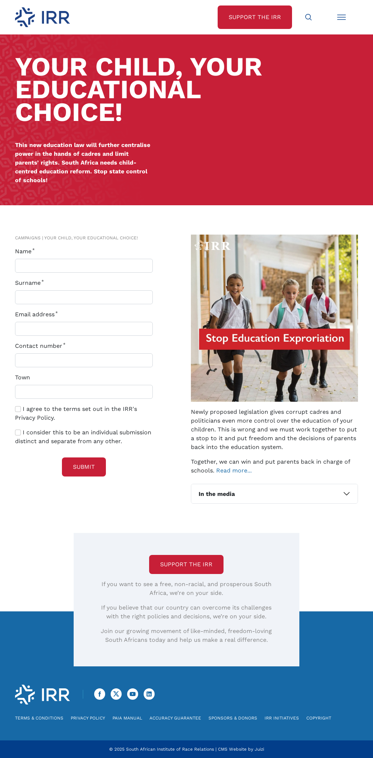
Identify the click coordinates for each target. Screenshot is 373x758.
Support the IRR (186, 564)
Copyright (318, 718)
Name (26, 251)
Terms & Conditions (39, 718)
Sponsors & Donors (232, 718)
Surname (31, 282)
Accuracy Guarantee (175, 718)
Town (22, 377)
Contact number (42, 345)
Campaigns (28, 237)
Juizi (259, 749)
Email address (38, 314)
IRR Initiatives (282, 718)
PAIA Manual (127, 718)
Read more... (234, 470)
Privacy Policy (88, 718)
